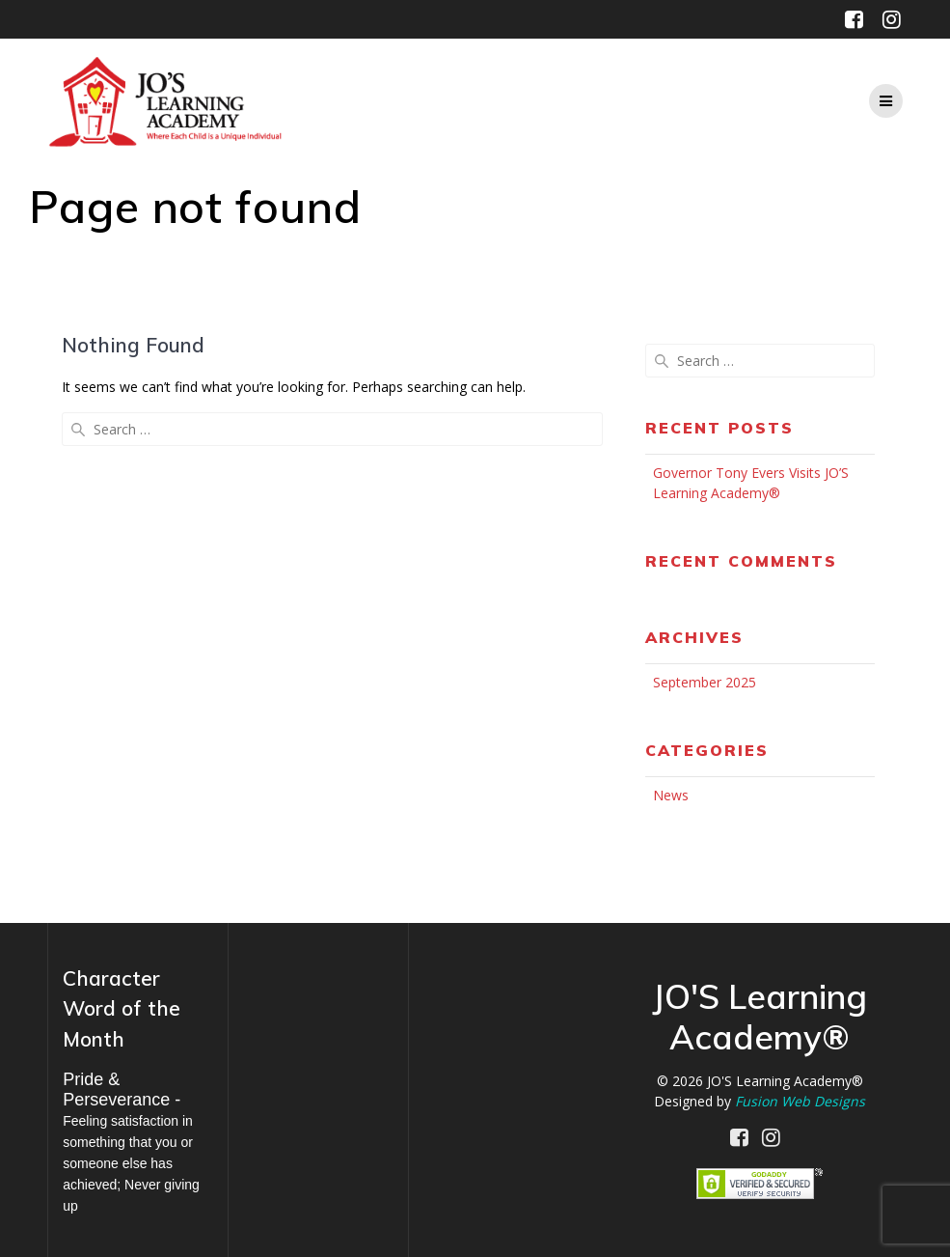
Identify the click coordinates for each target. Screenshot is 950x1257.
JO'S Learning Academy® (785, 1081)
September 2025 (704, 682)
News (671, 795)
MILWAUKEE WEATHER (318, 1034)
